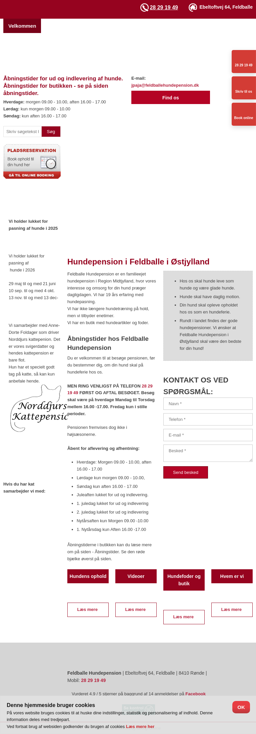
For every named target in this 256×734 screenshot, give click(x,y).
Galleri (211, 26)
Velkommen (22, 26)
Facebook (195, 693)
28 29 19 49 (164, 7)
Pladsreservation (104, 26)
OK (241, 707)
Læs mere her (140, 726)
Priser (142, 26)
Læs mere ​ (88, 609)
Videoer (238, 26)
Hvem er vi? (60, 26)
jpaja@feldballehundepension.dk (165, 85)
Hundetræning (176, 26)
